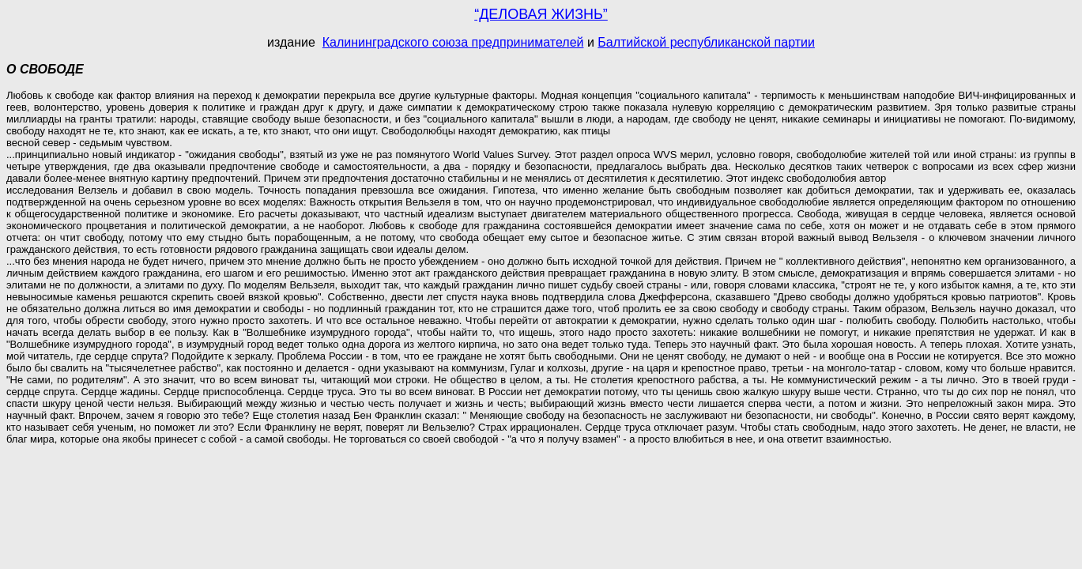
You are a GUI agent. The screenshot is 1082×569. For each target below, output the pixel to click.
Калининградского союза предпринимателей (453, 42)
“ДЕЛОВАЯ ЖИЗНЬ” (541, 14)
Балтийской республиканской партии (706, 42)
